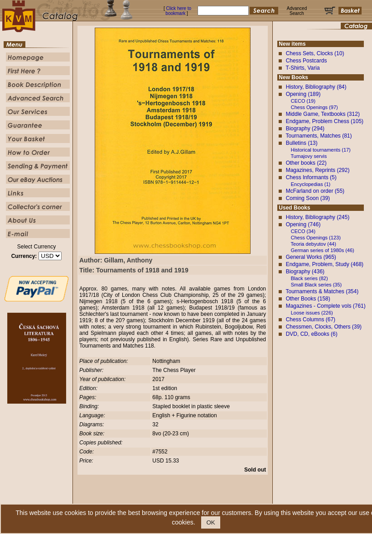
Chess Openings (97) (314, 107)
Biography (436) (305, 271)
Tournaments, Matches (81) (318, 136)
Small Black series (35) (316, 284)
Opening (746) (303, 224)
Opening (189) (303, 94)
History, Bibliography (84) (316, 87)
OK (210, 522)
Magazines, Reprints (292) (318, 170)
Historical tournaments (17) (321, 150)
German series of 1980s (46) (322, 250)
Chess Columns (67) (310, 319)
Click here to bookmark (178, 11)
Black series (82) (309, 278)
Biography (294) (305, 128)
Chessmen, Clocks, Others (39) (324, 327)
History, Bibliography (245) (318, 217)
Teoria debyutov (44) (313, 244)
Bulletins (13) (302, 143)
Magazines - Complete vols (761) (326, 306)
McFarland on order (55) (315, 191)
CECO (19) (303, 101)
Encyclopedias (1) (310, 184)
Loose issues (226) (312, 312)
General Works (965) (311, 257)
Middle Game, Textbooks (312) (323, 114)
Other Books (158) (308, 299)
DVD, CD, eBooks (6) (312, 334)
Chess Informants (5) (311, 177)
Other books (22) (306, 163)
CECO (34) (303, 231)
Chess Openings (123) (316, 237)
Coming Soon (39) (308, 198)
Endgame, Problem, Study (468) (324, 264)
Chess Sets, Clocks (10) (315, 53)
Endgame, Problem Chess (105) (324, 121)
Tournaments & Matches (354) (321, 291)
